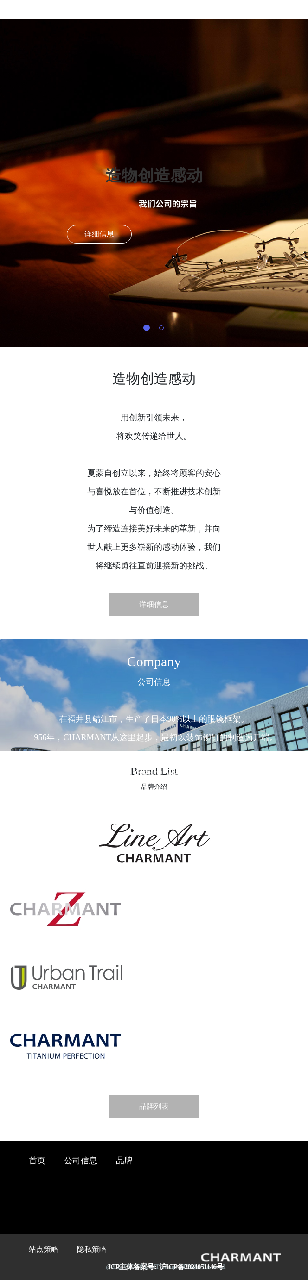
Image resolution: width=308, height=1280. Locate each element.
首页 (37, 1161)
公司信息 (80, 1161)
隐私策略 (92, 1250)
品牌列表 (154, 1107)
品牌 (124, 1161)
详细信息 (99, 234)
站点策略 (43, 1250)
